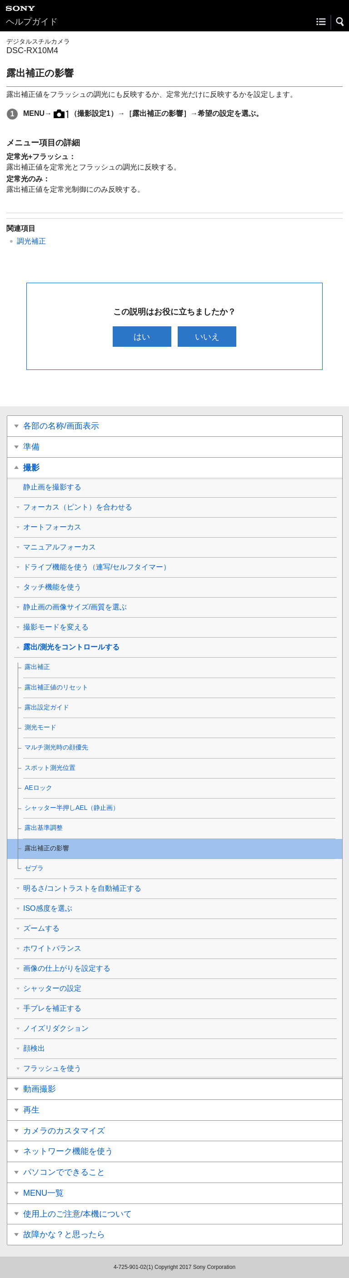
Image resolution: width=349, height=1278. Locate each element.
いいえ (207, 336)
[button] (340, 21)
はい (142, 336)
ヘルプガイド (32, 21)
